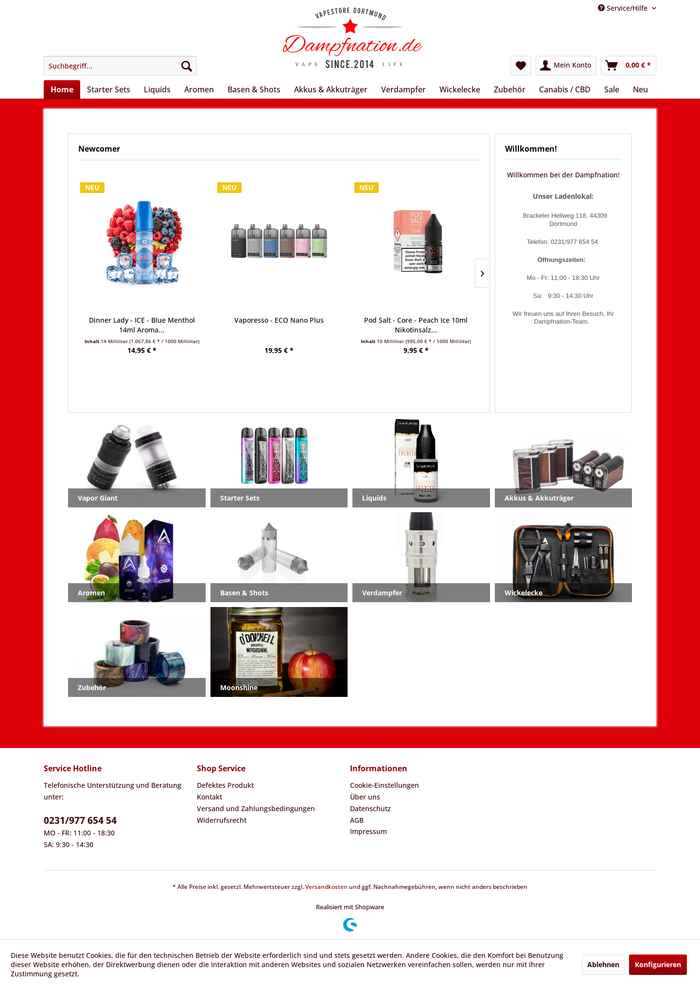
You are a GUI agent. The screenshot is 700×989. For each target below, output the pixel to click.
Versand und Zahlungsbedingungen (256, 808)
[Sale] (611, 89)
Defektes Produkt (225, 785)
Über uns (365, 796)
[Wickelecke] (460, 89)
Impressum (368, 831)
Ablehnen (603, 964)
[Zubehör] (509, 89)
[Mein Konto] (566, 65)
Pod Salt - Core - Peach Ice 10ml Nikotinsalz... (416, 324)
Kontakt (209, 796)
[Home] (62, 89)
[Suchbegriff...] (120, 65)
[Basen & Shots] (254, 89)
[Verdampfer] (403, 89)
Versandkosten (326, 887)
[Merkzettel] (520, 65)
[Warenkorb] (628, 65)
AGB (357, 820)
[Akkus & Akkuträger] (330, 89)
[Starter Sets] (108, 89)
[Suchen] (186, 65)
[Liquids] (157, 89)
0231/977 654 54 (80, 820)
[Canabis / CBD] (564, 89)
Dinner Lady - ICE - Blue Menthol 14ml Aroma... (142, 324)
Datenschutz (370, 808)
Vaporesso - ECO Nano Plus (279, 320)
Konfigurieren (658, 964)
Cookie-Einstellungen (384, 785)
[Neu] (640, 89)
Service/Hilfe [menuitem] (623, 8)
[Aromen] (199, 89)
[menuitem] (120, 65)
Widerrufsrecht (221, 820)
